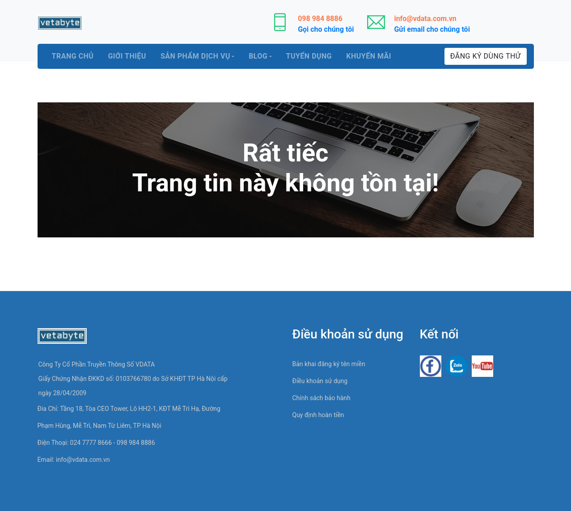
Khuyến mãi (368, 56)
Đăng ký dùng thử (485, 56)
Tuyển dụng (309, 56)
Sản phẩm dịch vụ (195, 56)
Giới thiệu (127, 56)
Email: (74, 459)
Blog (258, 56)
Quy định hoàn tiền (318, 414)
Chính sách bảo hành (321, 397)
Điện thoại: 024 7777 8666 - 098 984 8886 (96, 442)
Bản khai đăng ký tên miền (328, 363)
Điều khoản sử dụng (320, 380)
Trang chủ (73, 56)
